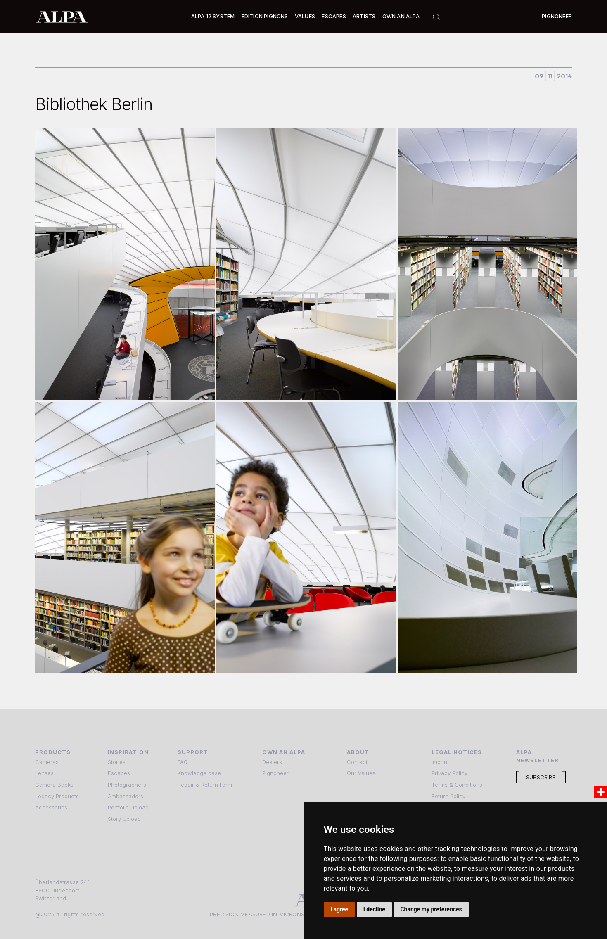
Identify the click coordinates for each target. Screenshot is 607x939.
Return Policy (448, 796)
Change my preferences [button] (431, 909)
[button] (213, 16)
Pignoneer (557, 16)
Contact (357, 762)
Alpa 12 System (213, 16)
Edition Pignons (265, 16)
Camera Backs (54, 784)
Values (305, 16)
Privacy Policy (449, 773)
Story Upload (124, 819)
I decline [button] (374, 909)
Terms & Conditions (457, 784)
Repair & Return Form (205, 784)
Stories (117, 762)
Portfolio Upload (128, 807)
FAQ (183, 762)
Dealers (272, 762)
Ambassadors (125, 796)
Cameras (47, 762)
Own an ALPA (401, 16)
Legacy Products (57, 796)
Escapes (119, 773)
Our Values (361, 773)
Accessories (51, 807)
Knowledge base (199, 773)
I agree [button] (339, 909)
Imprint (440, 762)
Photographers (127, 784)
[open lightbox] (125, 264)
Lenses (44, 773)
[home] (62, 16)
